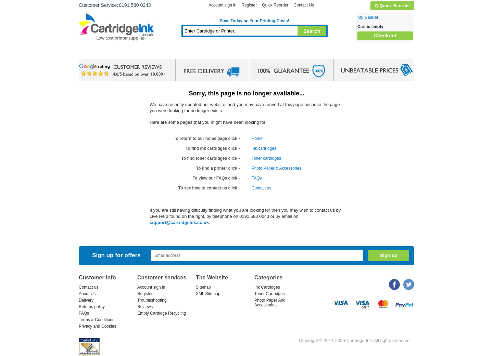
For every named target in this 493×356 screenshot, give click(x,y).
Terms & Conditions (96, 319)
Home (92, 53)
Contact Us (304, 5)
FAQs (257, 178)
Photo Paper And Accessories (270, 302)
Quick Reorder (392, 5)
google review (123, 70)
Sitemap (203, 287)
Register (249, 5)
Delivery (86, 300)
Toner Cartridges (183, 53)
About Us (87, 293)
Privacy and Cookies (97, 326)
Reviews (145, 306)
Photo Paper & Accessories (276, 168)
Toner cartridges (266, 158)
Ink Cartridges (130, 53)
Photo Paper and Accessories (256, 53)
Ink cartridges (264, 148)
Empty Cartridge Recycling (161, 313)
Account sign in (222, 5)
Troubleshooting (152, 300)
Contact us (261, 188)
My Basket (367, 17)
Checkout (385, 35)
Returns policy (92, 306)
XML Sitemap (208, 293)
